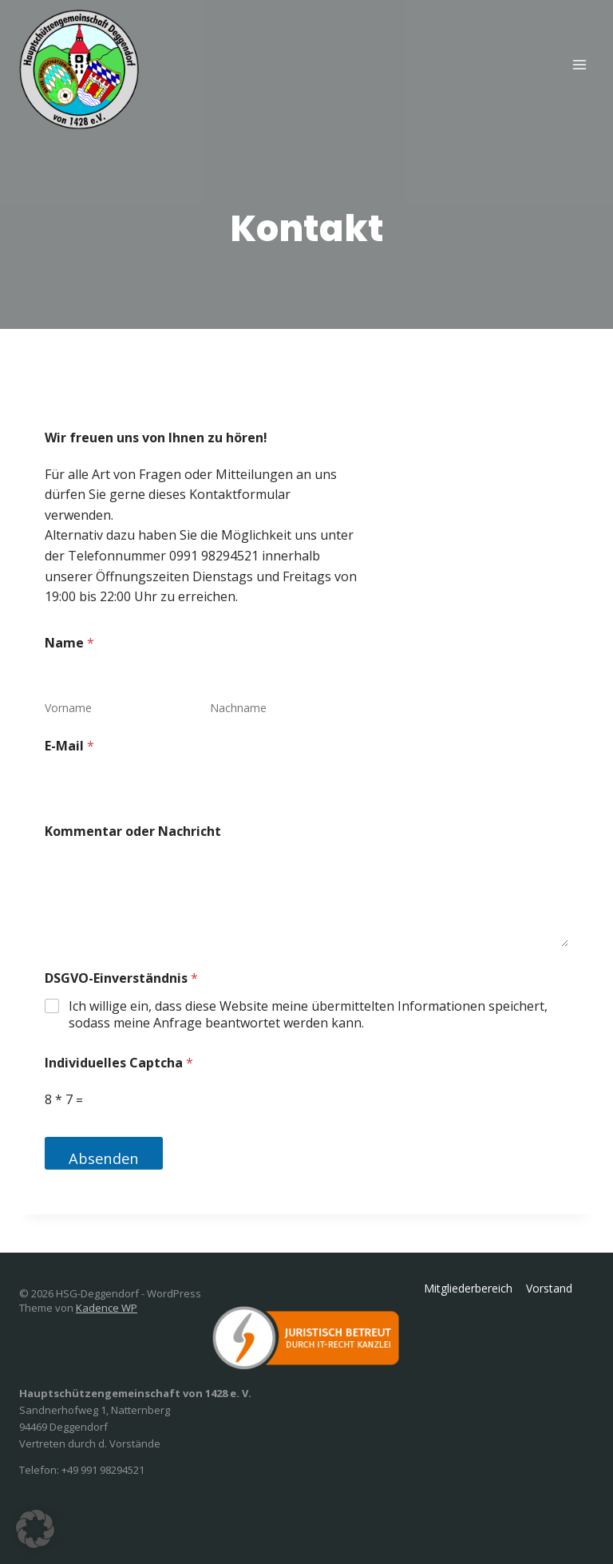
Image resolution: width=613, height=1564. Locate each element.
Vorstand (549, 1288)
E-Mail (69, 746)
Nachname (238, 708)
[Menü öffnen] (579, 64)
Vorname (68, 708)
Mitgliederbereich (468, 1288)
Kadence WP (106, 1308)
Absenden (104, 1158)
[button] (35, 1529)
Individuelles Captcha (119, 1063)
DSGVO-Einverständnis (121, 978)
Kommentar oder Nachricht (133, 831)
